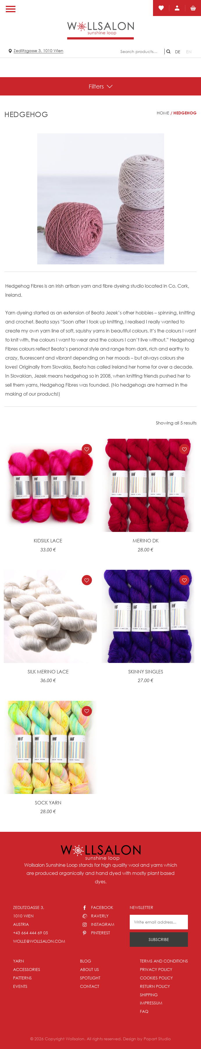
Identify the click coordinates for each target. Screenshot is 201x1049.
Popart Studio (157, 1038)
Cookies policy (156, 977)
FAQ (144, 1011)
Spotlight (90, 977)
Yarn (18, 960)
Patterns (22, 977)
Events (20, 986)
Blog (85, 960)
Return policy (155, 986)
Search (168, 51)
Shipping (149, 994)
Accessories (26, 969)
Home (163, 112)
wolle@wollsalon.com (39, 941)
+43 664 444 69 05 (30, 932)
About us (89, 969)
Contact (89, 986)
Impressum (151, 1002)
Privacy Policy (156, 969)
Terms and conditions (164, 960)
